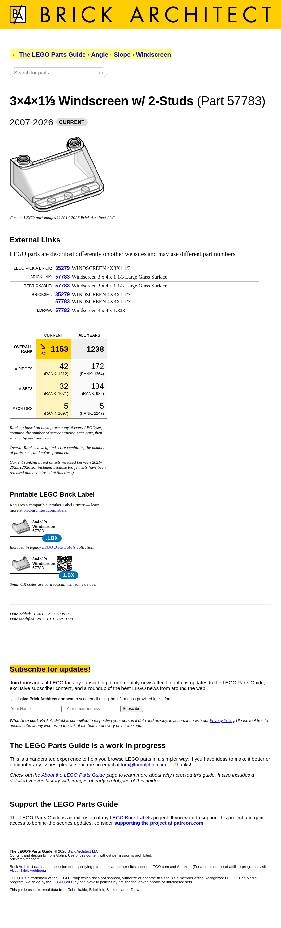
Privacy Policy (222, 720)
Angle (99, 54)
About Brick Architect (27, 870)
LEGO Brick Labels (58, 547)
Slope (122, 54)
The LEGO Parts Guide (52, 54)
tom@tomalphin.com (143, 764)
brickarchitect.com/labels (45, 510)
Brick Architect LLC (83, 851)
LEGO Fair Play (66, 882)
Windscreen (153, 54)
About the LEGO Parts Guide (73, 775)
